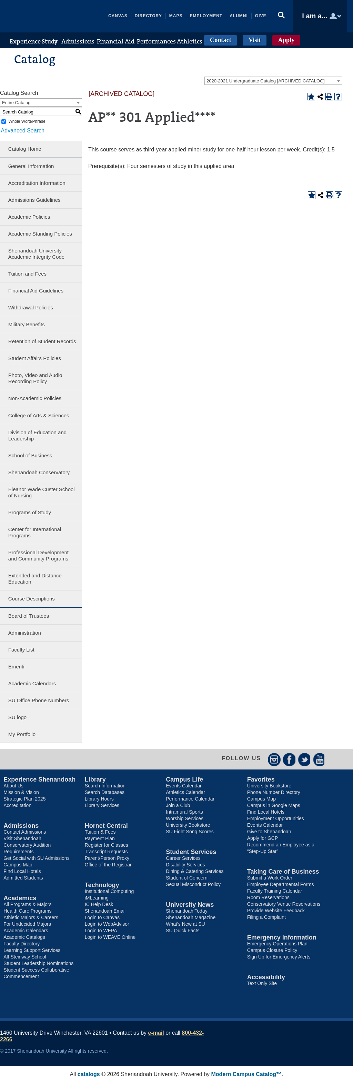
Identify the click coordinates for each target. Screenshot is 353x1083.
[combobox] (273, 81)
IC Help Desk (99, 904)
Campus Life (184, 779)
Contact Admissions (24, 832)
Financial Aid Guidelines (35, 291)
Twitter (304, 759)
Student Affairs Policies (34, 358)
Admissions (21, 826)
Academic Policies (29, 217)
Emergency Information (281, 937)
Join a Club (178, 805)
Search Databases (104, 792)
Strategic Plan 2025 (24, 799)
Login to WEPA (101, 931)
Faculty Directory (21, 944)
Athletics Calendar (185, 792)
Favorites (261, 779)
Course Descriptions (31, 599)
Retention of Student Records (42, 341)
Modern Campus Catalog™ (246, 1074)
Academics (19, 898)
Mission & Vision (21, 792)
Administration (24, 633)
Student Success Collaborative (36, 970)
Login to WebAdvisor (107, 924)
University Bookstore (188, 825)
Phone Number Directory (273, 792)
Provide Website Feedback (276, 911)
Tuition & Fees (100, 832)
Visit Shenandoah (22, 839)
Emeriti (16, 666)
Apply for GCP (262, 838)
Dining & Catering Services (194, 871)
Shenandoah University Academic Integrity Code (36, 254)
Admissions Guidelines (34, 200)
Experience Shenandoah (39, 779)
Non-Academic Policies (34, 398)
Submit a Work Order (269, 878)
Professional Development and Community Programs (38, 555)
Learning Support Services (31, 950)
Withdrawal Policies (30, 307)
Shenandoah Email (105, 911)
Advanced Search (21, 130)
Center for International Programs (34, 532)
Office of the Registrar (108, 865)
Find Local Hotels (22, 871)
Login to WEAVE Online (110, 937)
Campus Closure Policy (272, 950)
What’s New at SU (185, 924)
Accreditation (17, 805)
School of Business (30, 455)
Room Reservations (268, 898)
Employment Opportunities (275, 819)
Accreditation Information (36, 183)
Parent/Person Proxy (107, 858)
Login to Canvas (102, 918)
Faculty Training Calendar (274, 891)
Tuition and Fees (27, 274)
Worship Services (184, 819)
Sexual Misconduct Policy (193, 884)
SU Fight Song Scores (190, 832)
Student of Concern (187, 878)
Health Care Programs (27, 911)
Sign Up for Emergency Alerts (279, 957)
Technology (102, 885)
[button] (282, 16)
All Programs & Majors (27, 904)
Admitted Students (23, 878)
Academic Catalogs (24, 937)
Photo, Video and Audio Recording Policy (35, 378)
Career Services (183, 858)
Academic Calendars (32, 683)
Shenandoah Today (186, 911)
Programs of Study (29, 512)
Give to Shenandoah (269, 832)
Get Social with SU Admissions (36, 858)
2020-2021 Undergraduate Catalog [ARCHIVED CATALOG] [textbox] (265, 80)
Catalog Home (24, 149)
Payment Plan (100, 839)
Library (95, 779)
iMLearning (97, 898)
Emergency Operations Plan (277, 944)
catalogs (89, 1074)
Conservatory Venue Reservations (283, 904)
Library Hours (99, 799)
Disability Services (185, 865)
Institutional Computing (109, 891)
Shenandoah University (57, 16)
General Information (31, 166)
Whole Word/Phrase (26, 121)
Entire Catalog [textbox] (16, 102)
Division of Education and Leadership (37, 435)
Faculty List (21, 650)
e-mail (156, 1033)
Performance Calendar (190, 799)
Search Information (105, 786)
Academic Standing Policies (40, 234)
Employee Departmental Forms (280, 884)
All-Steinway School (24, 957)
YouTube (320, 759)
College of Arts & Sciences (38, 415)
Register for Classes (106, 845)
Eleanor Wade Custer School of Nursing (41, 492)
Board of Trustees (28, 616)
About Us (13, 786)
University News (190, 905)
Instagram (274, 759)
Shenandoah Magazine (190, 918)
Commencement (21, 977)
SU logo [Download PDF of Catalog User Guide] (17, 717)
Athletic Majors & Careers (30, 918)
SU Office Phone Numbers (38, 700)
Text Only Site (262, 983)
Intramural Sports (184, 812)
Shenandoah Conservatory (39, 472)
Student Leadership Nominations (38, 963)
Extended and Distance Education (35, 579)
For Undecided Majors (27, 924)
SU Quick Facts (182, 931)
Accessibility (266, 977)
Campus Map (17, 865)
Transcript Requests (106, 852)
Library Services (102, 805)
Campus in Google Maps (273, 805)
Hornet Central (106, 826)
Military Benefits (26, 324)
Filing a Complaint (266, 917)
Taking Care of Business (283, 871)
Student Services (191, 852)
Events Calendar (184, 786)
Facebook (289, 759)
